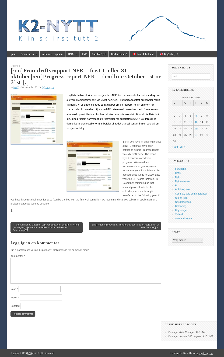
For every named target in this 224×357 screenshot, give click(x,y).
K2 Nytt (30, 353)
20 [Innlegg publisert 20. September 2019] (196, 128)
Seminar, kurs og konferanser (191, 193)
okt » (182, 146)
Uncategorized (183, 201)
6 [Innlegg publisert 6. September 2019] (196, 115)
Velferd (179, 214)
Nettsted (15, 305)
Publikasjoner (182, 189)
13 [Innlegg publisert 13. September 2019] (196, 122)
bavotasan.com (206, 353)
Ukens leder (181, 197)
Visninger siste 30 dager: (182, 332)
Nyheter (15, 66)
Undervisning (119, 54)
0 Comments (48, 87)
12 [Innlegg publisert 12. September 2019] (190, 122)
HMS (71, 54)
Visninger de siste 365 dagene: (185, 336)
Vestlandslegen (183, 218)
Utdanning (180, 206)
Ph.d (177, 185)
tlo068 (16, 87)
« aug (175, 146)
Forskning (180, 168)
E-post (14, 297)
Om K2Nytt (99, 54)
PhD (84, 54)
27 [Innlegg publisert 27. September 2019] (196, 135)
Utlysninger (181, 210)
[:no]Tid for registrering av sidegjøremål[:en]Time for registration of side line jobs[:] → (125, 226)
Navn (14, 289)
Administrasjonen (52, 54)
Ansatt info (27, 54)
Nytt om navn (182, 181)
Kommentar (17, 256)
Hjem (13, 54)
